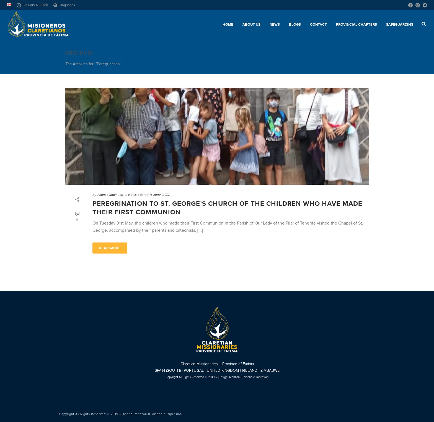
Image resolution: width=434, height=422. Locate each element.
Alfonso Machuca (110, 195)
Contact (318, 24)
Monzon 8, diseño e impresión (248, 377)
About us (251, 24)
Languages (64, 5)
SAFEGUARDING (399, 24)
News (275, 24)
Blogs (295, 24)
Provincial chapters (356, 24)
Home (228, 24)
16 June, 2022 (159, 195)
